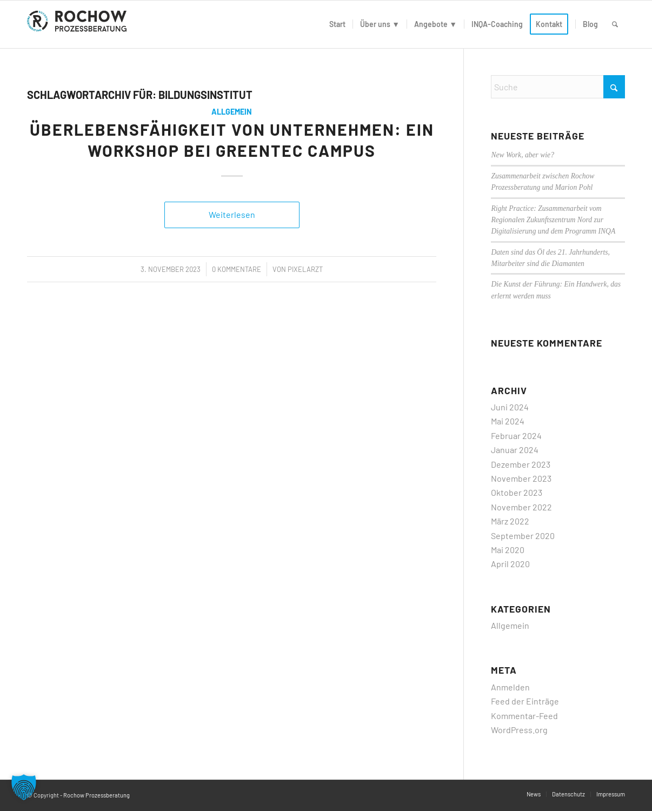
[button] (24, 787)
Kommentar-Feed (524, 715)
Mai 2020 (507, 549)
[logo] (79, 24)
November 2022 (521, 507)
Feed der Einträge (525, 701)
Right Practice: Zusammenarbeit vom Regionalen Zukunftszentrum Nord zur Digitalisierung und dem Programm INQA (553, 220)
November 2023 (521, 478)
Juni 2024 (510, 407)
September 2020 (523, 535)
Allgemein (231, 111)
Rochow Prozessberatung (96, 795)
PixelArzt (305, 269)
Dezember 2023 (520, 464)
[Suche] (615, 24)
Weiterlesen (232, 214)
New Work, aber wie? (522, 155)
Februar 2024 (516, 435)
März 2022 (510, 521)
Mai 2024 (507, 421)
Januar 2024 (514, 449)
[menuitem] (337, 24)
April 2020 (510, 564)
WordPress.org (519, 729)
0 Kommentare (236, 269)
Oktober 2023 (516, 492)
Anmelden (510, 687)
